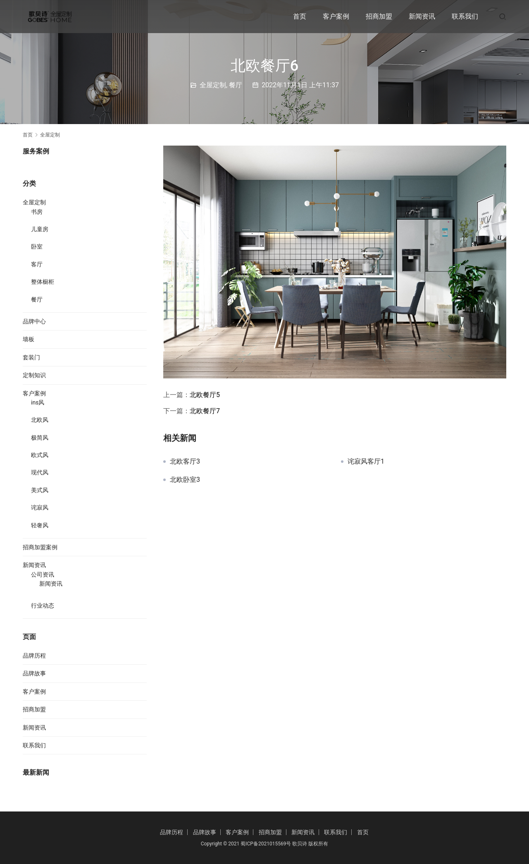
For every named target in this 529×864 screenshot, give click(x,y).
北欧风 (39, 419)
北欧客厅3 (185, 461)
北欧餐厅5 (205, 395)
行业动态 (42, 605)
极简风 (39, 437)
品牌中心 (34, 321)
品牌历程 (34, 655)
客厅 (37, 264)
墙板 (28, 339)
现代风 (39, 472)
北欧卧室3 (185, 479)
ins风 (37, 402)
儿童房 (39, 229)
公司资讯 (42, 574)
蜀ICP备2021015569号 (266, 844)
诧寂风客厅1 (366, 461)
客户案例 (336, 16)
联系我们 (465, 16)
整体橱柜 (42, 281)
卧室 (37, 246)
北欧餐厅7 (205, 411)
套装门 (31, 357)
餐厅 (235, 85)
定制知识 (34, 375)
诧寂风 (39, 507)
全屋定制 (213, 85)
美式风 (39, 490)
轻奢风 (39, 525)
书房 (37, 211)
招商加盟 (379, 16)
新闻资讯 (422, 16)
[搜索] (502, 16)
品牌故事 (34, 673)
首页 (299, 16)
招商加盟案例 (40, 547)
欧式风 (39, 455)
